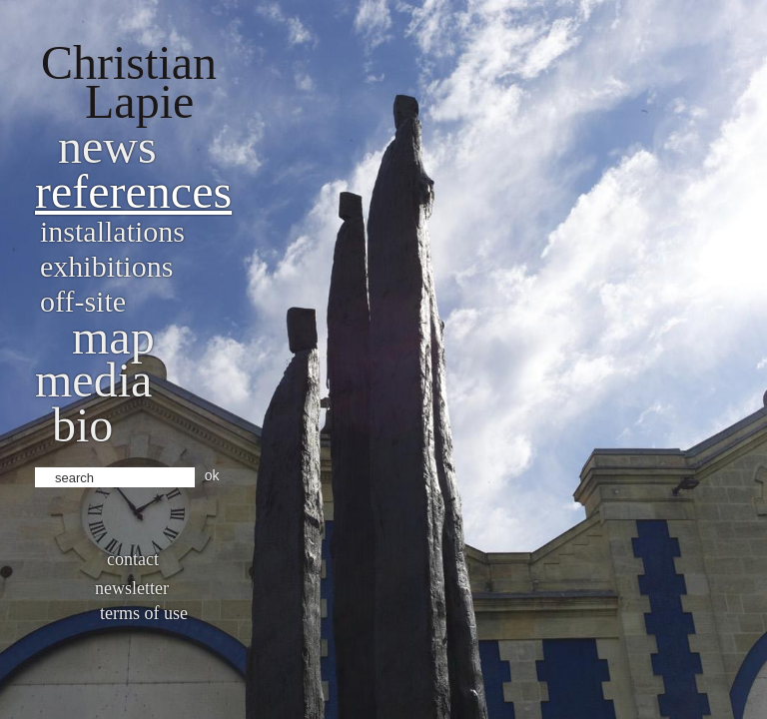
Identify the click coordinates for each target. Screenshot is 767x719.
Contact (133, 559)
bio (82, 424)
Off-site (83, 301)
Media (93, 380)
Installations (112, 231)
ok (212, 475)
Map (113, 337)
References (133, 191)
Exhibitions (106, 266)
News (107, 146)
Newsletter (132, 588)
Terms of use (144, 613)
